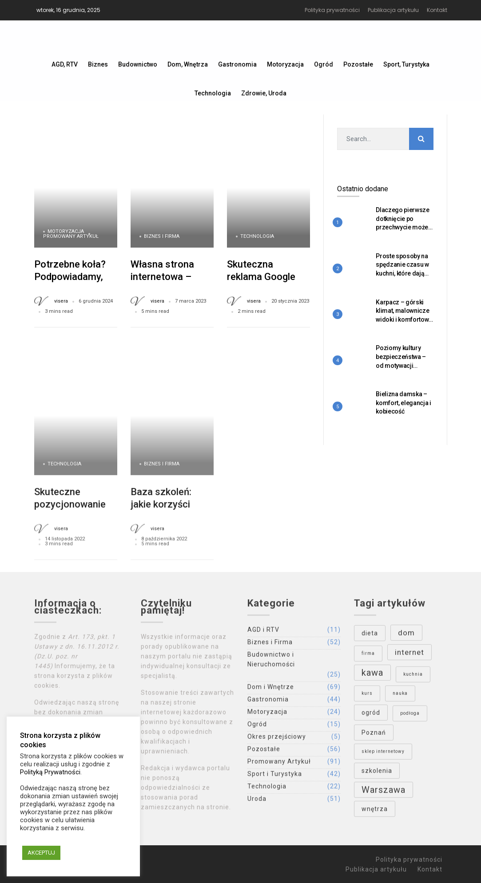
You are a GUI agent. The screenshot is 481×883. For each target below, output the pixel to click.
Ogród (323, 64)
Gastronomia (237, 64)
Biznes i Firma (161, 236)
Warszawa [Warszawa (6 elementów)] (383, 793)
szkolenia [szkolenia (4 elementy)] (377, 773)
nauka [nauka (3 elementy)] (400, 696)
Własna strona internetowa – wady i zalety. (162, 276)
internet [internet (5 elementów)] (409, 655)
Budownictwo (137, 64)
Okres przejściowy (276, 739)
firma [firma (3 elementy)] (368, 656)
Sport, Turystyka (406, 64)
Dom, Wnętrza (187, 64)
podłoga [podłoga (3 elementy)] (410, 716)
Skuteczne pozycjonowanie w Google (74, 507)
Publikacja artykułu (393, 10)
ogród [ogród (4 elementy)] (371, 715)
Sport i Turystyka (274, 777)
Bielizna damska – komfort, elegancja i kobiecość (403, 402)
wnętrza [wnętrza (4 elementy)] (375, 812)
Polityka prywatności (332, 10)
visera (61, 301)
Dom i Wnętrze (270, 690)
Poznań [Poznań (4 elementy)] (374, 735)
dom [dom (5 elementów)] (406, 635)
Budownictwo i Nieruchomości (271, 662)
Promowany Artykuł (71, 236)
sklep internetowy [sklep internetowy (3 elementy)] (383, 754)
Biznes (98, 64)
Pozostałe (358, 64)
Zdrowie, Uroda (263, 93)
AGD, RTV (65, 64)
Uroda (256, 801)
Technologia (213, 93)
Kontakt (437, 10)
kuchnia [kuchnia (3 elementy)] (413, 677)
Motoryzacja (285, 64)
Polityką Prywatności (50, 772)
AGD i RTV (263, 632)
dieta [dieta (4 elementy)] (370, 636)
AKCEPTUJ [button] (41, 852)
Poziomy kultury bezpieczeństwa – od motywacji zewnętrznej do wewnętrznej (401, 365)
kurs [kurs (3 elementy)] (367, 696)
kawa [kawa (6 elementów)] (372, 675)
